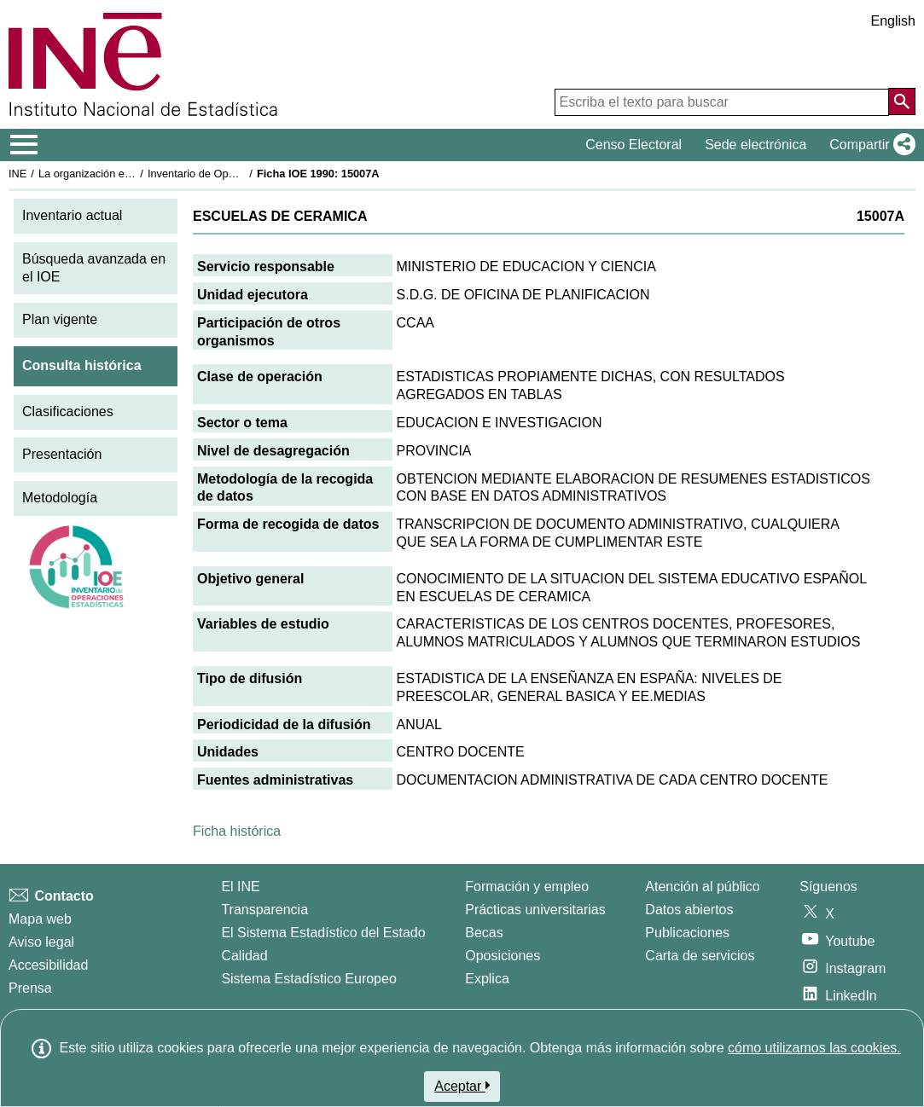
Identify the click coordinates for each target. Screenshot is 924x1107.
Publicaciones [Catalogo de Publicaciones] (687, 932)
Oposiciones (502, 955)
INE (17, 173)
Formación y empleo (527, 886)
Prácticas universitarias (535, 909)
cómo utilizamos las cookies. (814, 1047)
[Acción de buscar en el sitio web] (901, 101)
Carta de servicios (699, 955)
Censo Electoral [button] (633, 144)
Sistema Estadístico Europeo (308, 978)
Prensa (30, 988)
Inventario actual (72, 215)
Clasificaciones (67, 411)
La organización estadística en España (132, 173)
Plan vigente (59, 319)
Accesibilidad (48, 965)
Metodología (59, 497)
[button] (868, 145)
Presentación (62, 454)
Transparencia (264, 909)
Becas (484, 932)
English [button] (893, 21)
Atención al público (702, 886)
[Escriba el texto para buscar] (722, 102)
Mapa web (40, 919)
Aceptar (462, 1085)
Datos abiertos (689, 909)
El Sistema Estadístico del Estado (323, 932)
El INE (240, 886)
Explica (487, 978)
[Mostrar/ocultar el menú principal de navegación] (24, 145)
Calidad (244, 955)
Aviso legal (41, 942)
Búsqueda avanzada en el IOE (94, 268)
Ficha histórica (237, 831)
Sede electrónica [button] (755, 144)
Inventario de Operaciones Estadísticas (243, 173)
